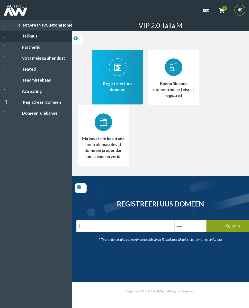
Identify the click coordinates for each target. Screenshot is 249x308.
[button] (201, 226)
